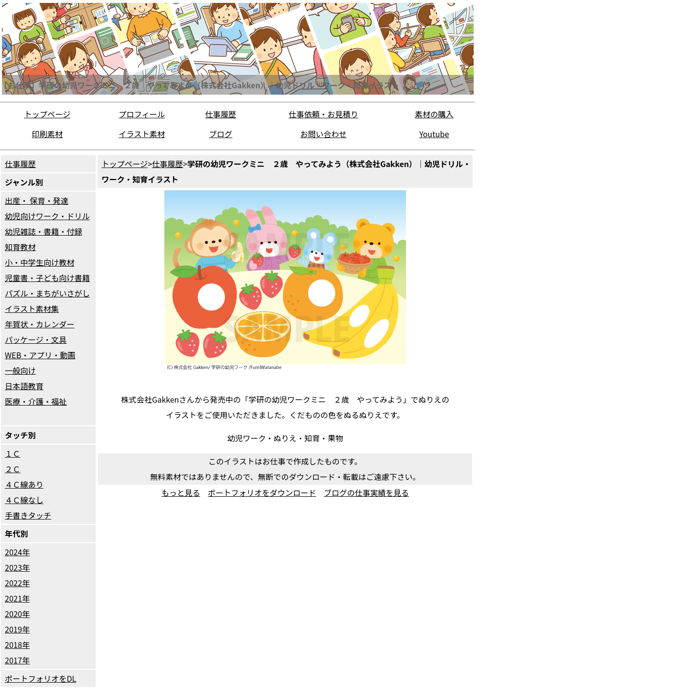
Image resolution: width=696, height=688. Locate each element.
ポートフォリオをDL (40, 678)
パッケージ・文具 (36, 339)
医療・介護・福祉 (36, 401)
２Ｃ (12, 469)
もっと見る (180, 492)
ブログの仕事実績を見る (366, 492)
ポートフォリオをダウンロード (262, 492)
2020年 (17, 613)
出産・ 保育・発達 (37, 200)
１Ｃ (12, 453)
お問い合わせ (323, 134)
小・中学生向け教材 (39, 262)
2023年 (17, 567)
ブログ (220, 134)
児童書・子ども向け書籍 (47, 277)
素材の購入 (434, 114)
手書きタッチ (28, 515)
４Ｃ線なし (24, 499)
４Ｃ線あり (24, 484)
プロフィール (142, 114)
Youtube (434, 134)
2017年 (17, 660)
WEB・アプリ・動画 (40, 355)
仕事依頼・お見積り (323, 114)
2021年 (17, 598)
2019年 (17, 629)
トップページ (47, 114)
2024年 (17, 552)
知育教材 (20, 247)
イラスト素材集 (32, 308)
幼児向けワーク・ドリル (47, 216)
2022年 (17, 583)
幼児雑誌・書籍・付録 (43, 231)
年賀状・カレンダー (39, 324)
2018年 (17, 644)
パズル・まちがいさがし (47, 293)
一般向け (20, 370)
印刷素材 (47, 134)
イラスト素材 (142, 134)
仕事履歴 (220, 114)
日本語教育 (24, 386)
